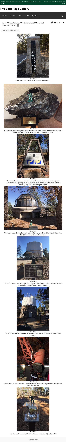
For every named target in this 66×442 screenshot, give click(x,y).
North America (14, 23)
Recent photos (23, 16)
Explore (13, 16)
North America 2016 (29, 23)
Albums (4, 16)
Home (4, 23)
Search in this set (12, 30)
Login (62, 16)
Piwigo (36, 439)
